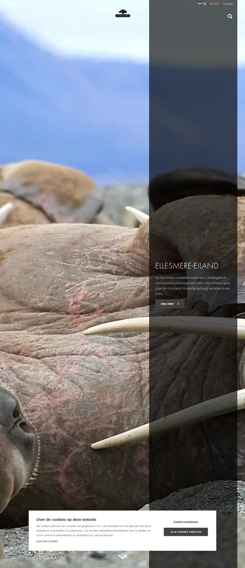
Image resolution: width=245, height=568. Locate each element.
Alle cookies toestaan (185, 532)
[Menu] (10, 16)
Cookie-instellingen (186, 521)
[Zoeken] (230, 16)
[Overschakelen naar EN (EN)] (214, 4)
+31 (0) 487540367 (67, 4)
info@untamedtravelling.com (28, 4)
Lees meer (170, 304)
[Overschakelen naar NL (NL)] (202, 4)
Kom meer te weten (47, 541)
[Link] (122, 13)
